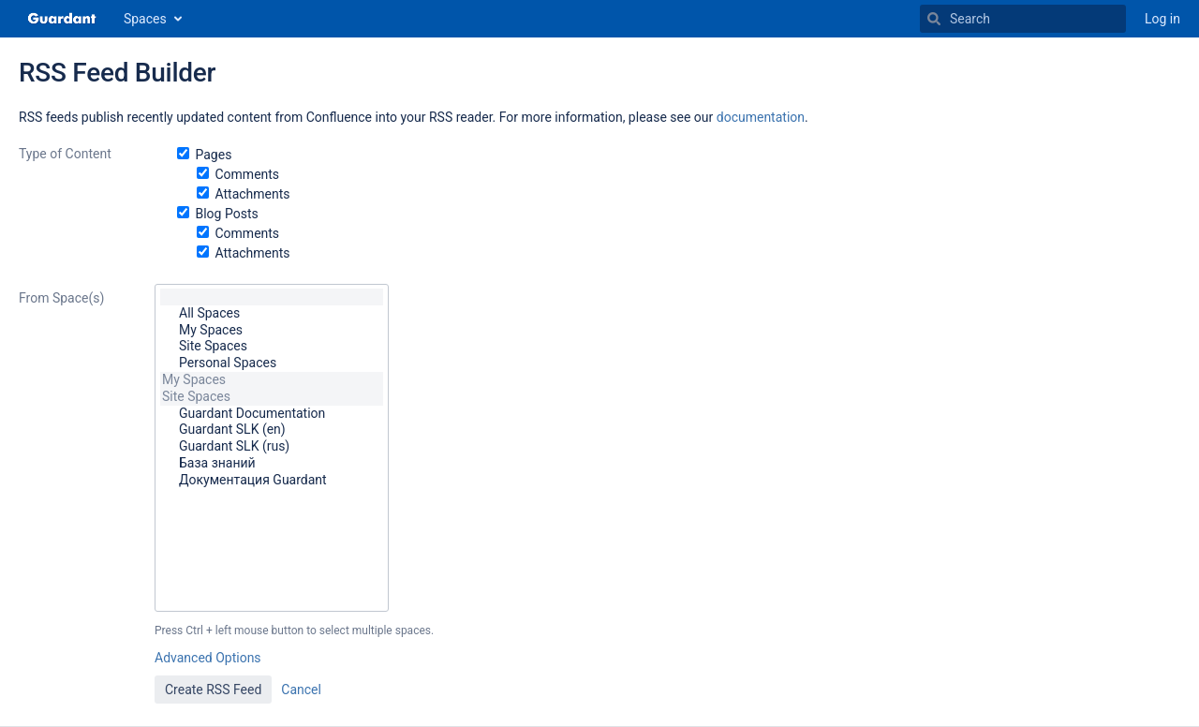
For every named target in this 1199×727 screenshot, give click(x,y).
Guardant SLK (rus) (271, 446)
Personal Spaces (271, 363)
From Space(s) (61, 297)
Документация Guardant (271, 480)
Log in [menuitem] (1162, 18)
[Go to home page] (61, 18)
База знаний (271, 463)
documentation (761, 117)
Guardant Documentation (271, 414)
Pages (213, 154)
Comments (247, 174)
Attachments (252, 193)
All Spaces (271, 313)
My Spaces (271, 330)
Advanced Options (208, 657)
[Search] (933, 18)
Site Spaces (271, 346)
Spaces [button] (145, 18)
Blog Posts (226, 213)
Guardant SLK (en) (271, 430)
